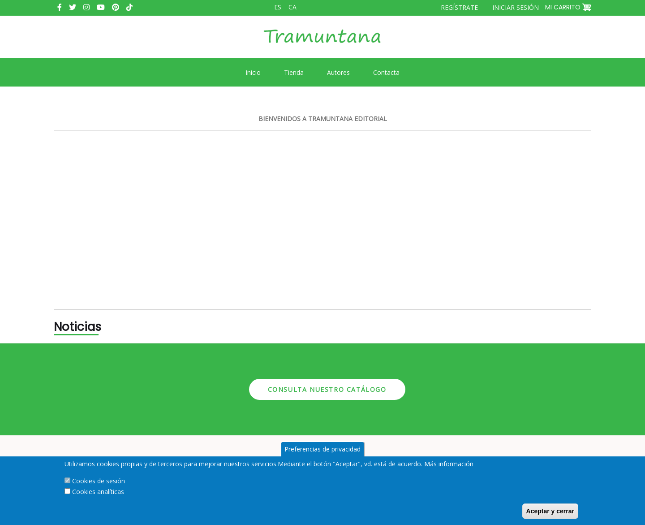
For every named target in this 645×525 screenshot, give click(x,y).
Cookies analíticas (98, 491)
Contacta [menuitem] (386, 72)
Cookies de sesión (98, 481)
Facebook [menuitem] (59, 7)
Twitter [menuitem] (72, 7)
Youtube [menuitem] (100, 7)
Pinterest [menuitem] (115, 7)
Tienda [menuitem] (294, 72)
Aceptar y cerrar (550, 511)
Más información (448, 464)
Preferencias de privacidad (322, 449)
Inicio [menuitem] (253, 72)
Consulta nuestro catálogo (327, 389)
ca (292, 7)
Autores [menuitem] (338, 72)
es (277, 7)
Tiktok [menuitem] (129, 7)
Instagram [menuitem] (86, 7)
